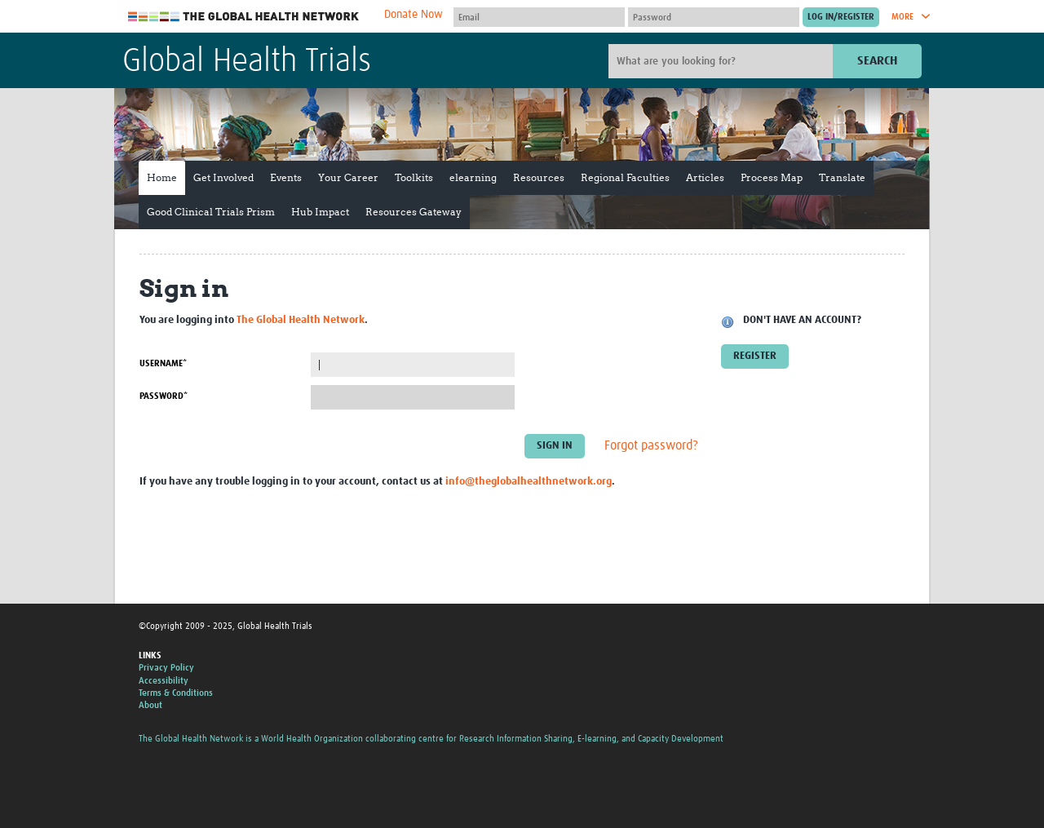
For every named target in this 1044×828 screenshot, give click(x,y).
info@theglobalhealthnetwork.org (528, 481)
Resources (538, 177)
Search (877, 61)
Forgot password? (651, 446)
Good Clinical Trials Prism (211, 212)
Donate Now (413, 14)
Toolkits (414, 177)
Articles (705, 177)
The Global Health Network (243, 17)
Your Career (348, 177)
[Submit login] (841, 17)
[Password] (713, 17)
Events (286, 177)
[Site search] (722, 61)
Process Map (772, 177)
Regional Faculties (625, 177)
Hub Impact (320, 212)
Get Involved (223, 177)
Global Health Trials (246, 62)
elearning (473, 177)
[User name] (539, 17)
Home (162, 177)
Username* (163, 363)
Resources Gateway (413, 212)
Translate (842, 177)
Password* (163, 396)
